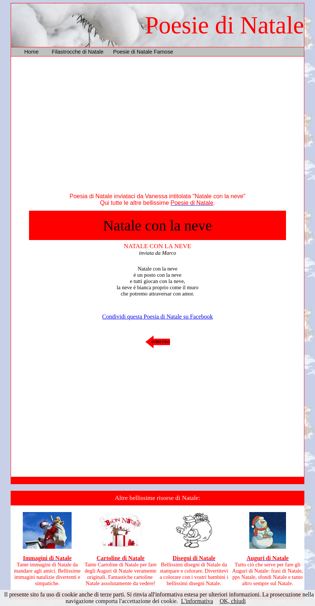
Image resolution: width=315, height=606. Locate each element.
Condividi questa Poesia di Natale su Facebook (157, 316)
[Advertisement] (157, 126)
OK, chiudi (233, 601)
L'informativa (197, 601)
